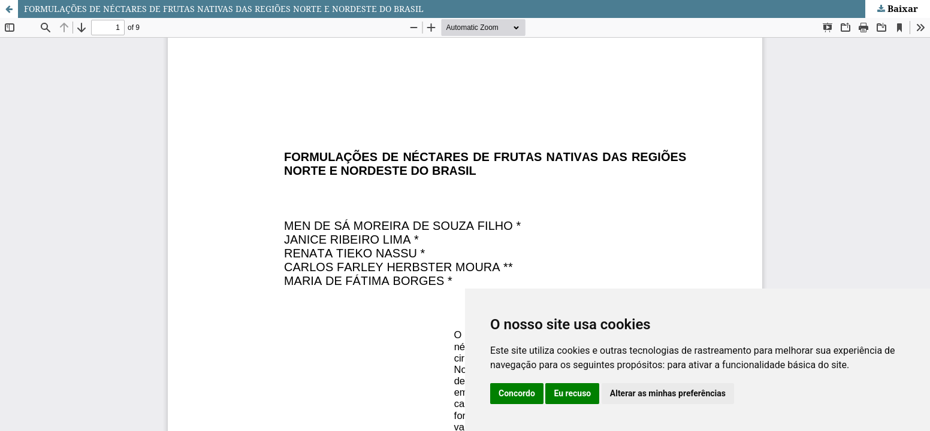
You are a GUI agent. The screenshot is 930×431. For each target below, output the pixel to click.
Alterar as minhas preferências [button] (668, 393)
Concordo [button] (517, 393)
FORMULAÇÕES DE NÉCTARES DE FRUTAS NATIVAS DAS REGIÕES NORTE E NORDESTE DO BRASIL (224, 8)
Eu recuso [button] (572, 393)
